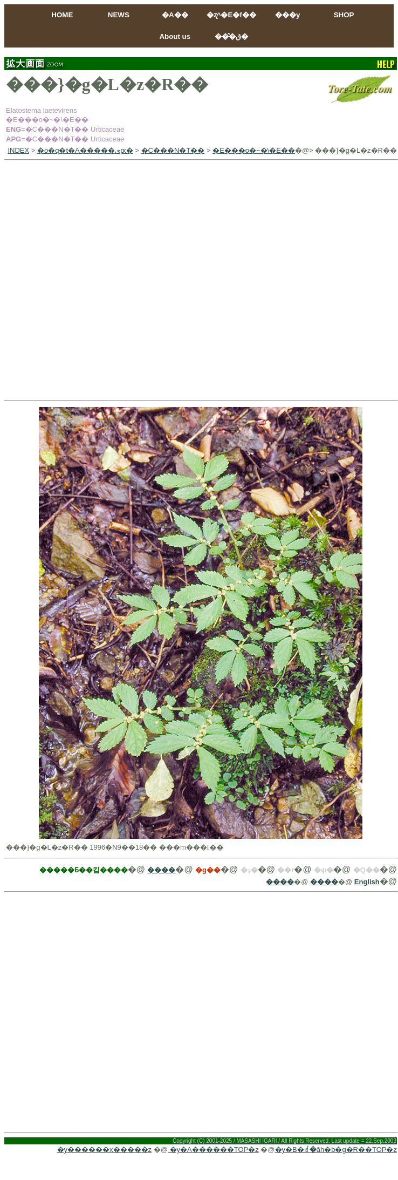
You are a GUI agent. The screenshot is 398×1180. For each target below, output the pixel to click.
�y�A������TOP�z (213, 1149)
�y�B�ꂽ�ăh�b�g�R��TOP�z (336, 1149)
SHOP (344, 15)
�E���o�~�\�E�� (253, 150)
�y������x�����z (104, 1149)
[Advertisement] (115, 280)
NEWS (118, 15)
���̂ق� (231, 36)
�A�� (175, 15)
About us (174, 36)
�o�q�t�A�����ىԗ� (85, 150)
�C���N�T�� (173, 150)
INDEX (18, 150)
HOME (62, 15)
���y (287, 15)
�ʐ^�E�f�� (231, 15)
